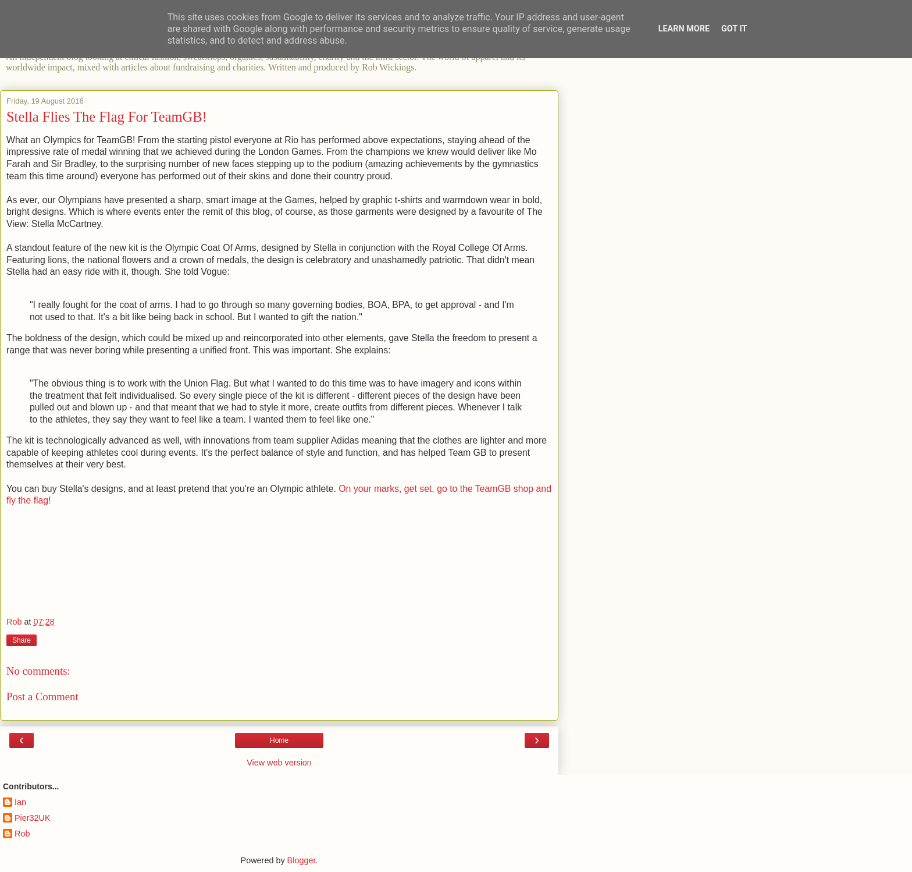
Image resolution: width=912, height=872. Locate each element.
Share (21, 640)
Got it (734, 29)
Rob (22, 833)
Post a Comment (42, 696)
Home (279, 740)
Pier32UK (33, 818)
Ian (20, 802)
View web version (279, 762)
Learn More (684, 29)
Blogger (301, 860)
